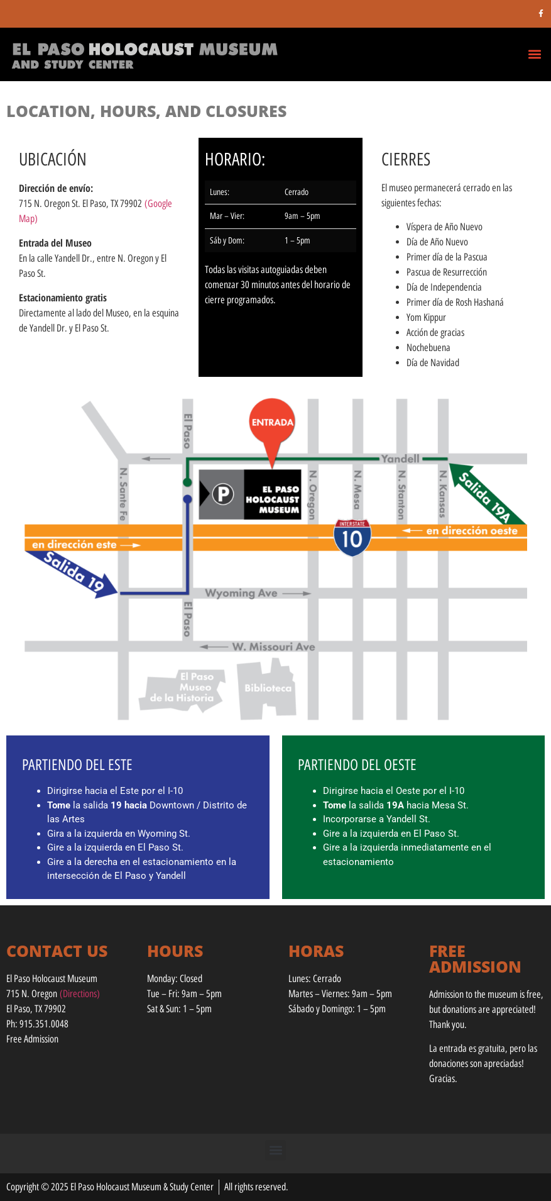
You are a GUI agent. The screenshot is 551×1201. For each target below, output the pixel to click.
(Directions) (80, 994)
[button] (534, 53)
